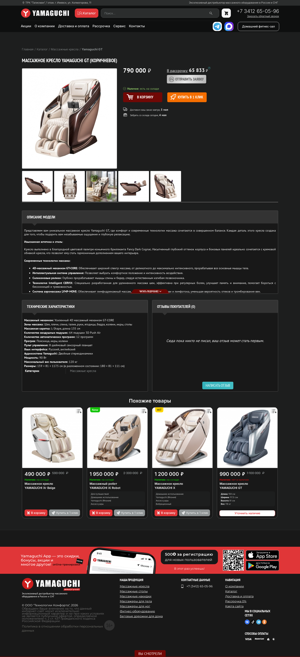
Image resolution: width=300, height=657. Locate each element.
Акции (26, 26)
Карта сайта (234, 606)
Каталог (231, 591)
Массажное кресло (39, 483)
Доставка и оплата (73, 26)
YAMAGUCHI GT (231, 488)
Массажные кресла (83, 371)
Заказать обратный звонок (263, 16)
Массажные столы (134, 591)
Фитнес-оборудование (137, 611)
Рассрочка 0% (235, 601)
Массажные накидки (135, 596)
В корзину (35, 513)
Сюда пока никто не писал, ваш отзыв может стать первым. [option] (215, 340)
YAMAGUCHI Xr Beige (40, 488)
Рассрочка (101, 26)
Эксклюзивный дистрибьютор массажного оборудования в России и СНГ (233, 2)
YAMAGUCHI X (165, 488)
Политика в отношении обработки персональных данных (62, 628)
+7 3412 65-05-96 (258, 11)
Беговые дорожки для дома (141, 616)
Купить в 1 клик (186, 97)
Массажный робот (103, 483)
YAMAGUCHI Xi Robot (105, 488)
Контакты (137, 26)
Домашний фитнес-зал (258, 26)
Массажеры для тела (136, 601)
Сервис (119, 26)
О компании (45, 26)
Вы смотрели (150, 653)
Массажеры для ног (135, 606)
